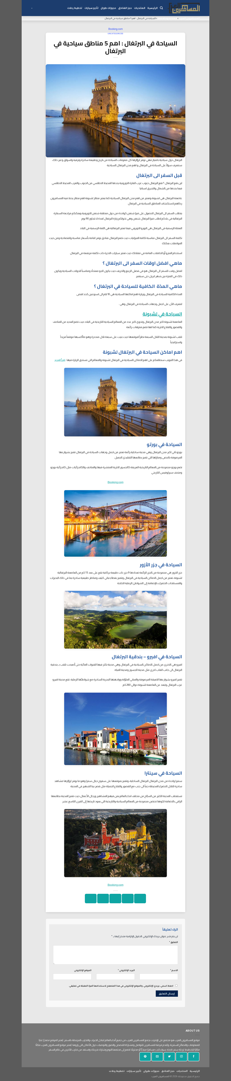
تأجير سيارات (91, 8)
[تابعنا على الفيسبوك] (193, 1056)
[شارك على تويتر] (127, 898)
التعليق (173, 942)
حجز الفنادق (125, 8)
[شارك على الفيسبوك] (140, 898)
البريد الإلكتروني (126, 970)
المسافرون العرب (189, 18)
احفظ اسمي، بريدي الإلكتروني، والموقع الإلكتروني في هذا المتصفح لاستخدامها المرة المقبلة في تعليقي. (121, 986)
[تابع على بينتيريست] (145, 1056)
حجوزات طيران (108, 8)
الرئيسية (152, 8)
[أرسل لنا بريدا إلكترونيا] (157, 1056)
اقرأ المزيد (59, 360)
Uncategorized (167, 18)
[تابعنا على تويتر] (169, 1056)
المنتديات (139, 8)
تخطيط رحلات (74, 8)
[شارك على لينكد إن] (91, 898)
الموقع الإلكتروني (82, 970)
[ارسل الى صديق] (115, 898)
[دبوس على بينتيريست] (103, 898)
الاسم (174, 970)
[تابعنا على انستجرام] (181, 1056)
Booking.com (115, 29)
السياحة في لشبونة (162, 314)
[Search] (161, 8)
